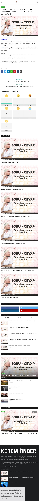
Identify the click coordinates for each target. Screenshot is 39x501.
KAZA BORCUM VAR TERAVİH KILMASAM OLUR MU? (13, 243)
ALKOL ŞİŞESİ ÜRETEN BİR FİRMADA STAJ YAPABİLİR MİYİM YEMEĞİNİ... (17, 270)
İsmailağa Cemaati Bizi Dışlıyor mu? (15, 393)
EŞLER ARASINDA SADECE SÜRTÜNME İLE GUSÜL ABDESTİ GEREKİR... (22, 333)
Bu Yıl (32, 317)
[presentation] (33, 412)
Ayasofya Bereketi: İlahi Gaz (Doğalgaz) (16, 399)
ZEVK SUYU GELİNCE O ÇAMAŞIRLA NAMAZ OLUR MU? (19, 345)
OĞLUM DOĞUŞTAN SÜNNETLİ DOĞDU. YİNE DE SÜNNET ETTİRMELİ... (21, 471)
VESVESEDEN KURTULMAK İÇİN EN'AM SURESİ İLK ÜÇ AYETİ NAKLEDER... (23, 339)
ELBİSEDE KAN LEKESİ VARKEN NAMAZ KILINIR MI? (18, 327)
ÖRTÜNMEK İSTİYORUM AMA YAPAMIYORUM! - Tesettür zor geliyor (16, 216)
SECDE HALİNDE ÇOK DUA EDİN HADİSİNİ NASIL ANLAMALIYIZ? (19, 86)
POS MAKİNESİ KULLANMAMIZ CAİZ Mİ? (10, 162)
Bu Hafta (7, 317)
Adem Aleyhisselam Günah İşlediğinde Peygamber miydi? (19, 380)
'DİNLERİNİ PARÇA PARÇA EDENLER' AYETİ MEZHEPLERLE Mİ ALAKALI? (21, 477)
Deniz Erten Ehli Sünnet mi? (13, 386)
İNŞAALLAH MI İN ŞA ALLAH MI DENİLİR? (10, 297)
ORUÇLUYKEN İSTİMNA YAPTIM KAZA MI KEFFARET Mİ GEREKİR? (19, 433)
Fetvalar (2, 7)
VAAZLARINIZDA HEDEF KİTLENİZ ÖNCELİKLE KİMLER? (19, 81)
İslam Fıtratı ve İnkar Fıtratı (13, 482)
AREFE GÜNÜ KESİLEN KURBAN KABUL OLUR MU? (12, 189)
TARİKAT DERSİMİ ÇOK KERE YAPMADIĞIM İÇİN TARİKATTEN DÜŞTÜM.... (22, 321)
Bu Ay (19, 317)
